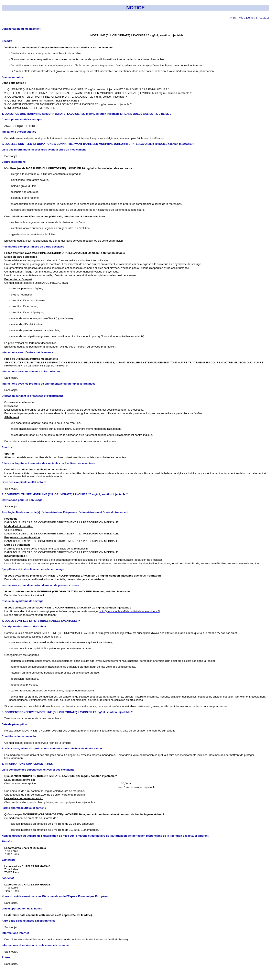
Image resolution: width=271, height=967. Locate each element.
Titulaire (7, 841)
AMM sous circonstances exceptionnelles (28, 920)
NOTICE (135, 7)
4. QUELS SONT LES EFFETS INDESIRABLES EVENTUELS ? (41, 620)
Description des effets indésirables (24, 626)
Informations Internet (15, 932)
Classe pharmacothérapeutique (22, 119)
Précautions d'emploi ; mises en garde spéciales (33, 246)
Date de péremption (14, 724)
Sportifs (7, 447)
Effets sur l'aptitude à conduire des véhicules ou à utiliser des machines (48, 463)
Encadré (7, 41)
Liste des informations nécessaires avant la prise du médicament (44, 149)
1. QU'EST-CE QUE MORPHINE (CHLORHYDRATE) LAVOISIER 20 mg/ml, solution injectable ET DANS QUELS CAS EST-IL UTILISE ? (86, 113)
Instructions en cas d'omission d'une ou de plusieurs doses (40, 585)
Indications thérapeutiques (19, 131)
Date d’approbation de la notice (22, 908)
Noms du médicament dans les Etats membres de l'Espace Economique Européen (55, 896)
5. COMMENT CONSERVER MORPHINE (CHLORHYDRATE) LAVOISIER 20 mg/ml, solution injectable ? (67, 712)
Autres (6, 957)
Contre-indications (14, 161)
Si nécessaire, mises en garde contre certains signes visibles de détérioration (52, 748)
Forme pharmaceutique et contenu (24, 807)
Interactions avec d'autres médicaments (27, 352)
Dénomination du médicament (21, 28)
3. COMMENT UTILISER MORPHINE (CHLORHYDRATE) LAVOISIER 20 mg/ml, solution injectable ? (65, 494)
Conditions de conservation (19, 736)
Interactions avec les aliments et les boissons (31, 371)
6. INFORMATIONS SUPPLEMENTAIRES (27, 763)
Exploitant (8, 859)
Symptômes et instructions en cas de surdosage (33, 569)
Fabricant (8, 878)
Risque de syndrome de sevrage (22, 601)
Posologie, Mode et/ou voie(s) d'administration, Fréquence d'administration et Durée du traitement (65, 512)
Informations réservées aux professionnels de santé (35, 945)
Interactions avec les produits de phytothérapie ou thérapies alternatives (48, 383)
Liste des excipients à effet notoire (24, 482)
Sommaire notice (12, 77)
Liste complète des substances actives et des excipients (38, 769)
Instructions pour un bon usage (22, 499)
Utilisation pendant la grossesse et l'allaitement (32, 395)
